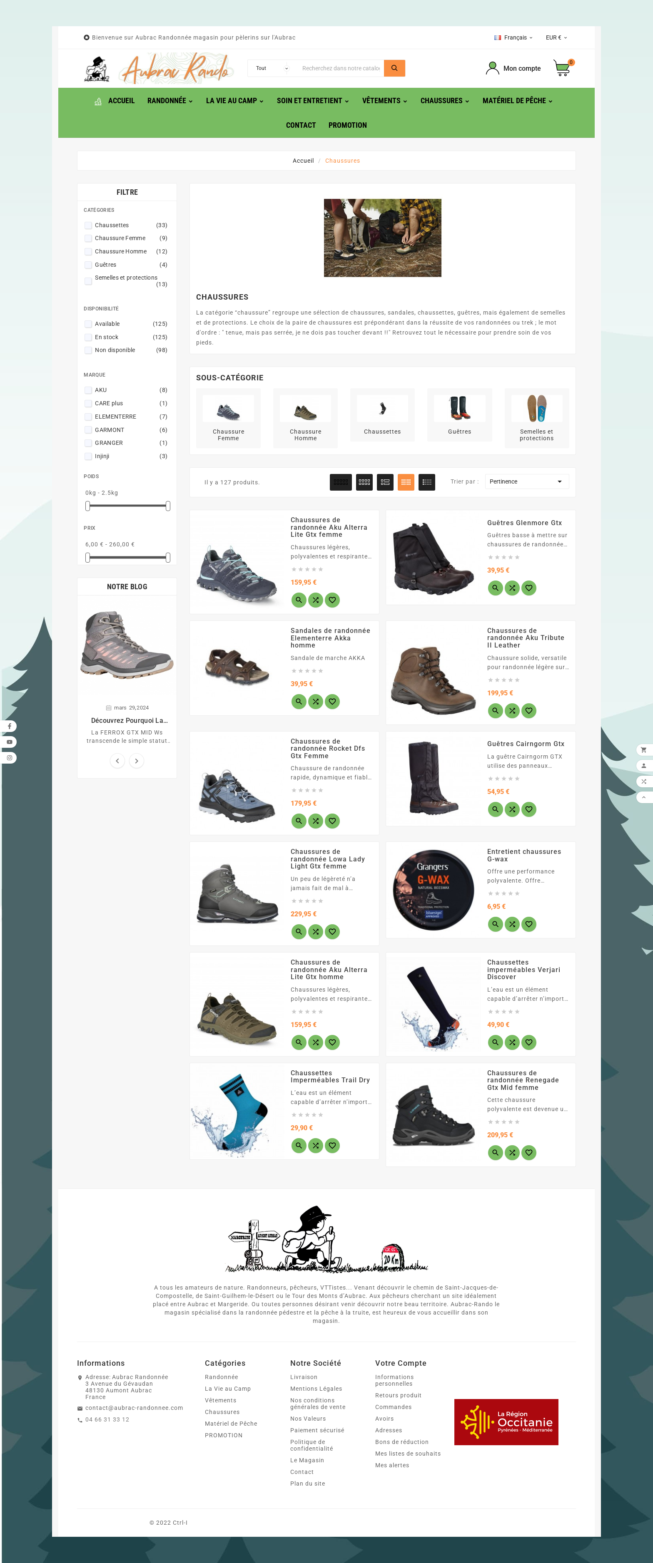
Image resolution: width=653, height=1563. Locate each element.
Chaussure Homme (131, 251)
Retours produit (398, 1395)
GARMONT (131, 430)
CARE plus (131, 403)
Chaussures (222, 1412)
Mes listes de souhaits (408, 1453)
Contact (302, 1472)
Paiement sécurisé (317, 1430)
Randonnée (221, 1377)
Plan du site (307, 1483)
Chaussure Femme (131, 238)
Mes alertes (392, 1465)
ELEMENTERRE (131, 416)
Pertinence (527, 481)
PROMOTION (224, 1435)
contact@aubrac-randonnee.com (134, 1407)
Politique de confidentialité (311, 1445)
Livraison (304, 1377)
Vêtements (221, 1400)
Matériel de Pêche (231, 1423)
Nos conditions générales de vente (318, 1403)
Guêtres (131, 264)
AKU (131, 390)
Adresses (388, 1430)
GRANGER (131, 442)
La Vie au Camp (228, 1388)
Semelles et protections (131, 281)
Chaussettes (131, 225)
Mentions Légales (316, 1388)
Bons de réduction (402, 1442)
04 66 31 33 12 (107, 1419)
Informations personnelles (394, 1380)
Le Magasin (307, 1460)
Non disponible (131, 350)
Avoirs (384, 1418)
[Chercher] (341, 68)
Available (131, 323)
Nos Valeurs (308, 1418)
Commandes (393, 1407)
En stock (131, 337)
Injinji (131, 456)
